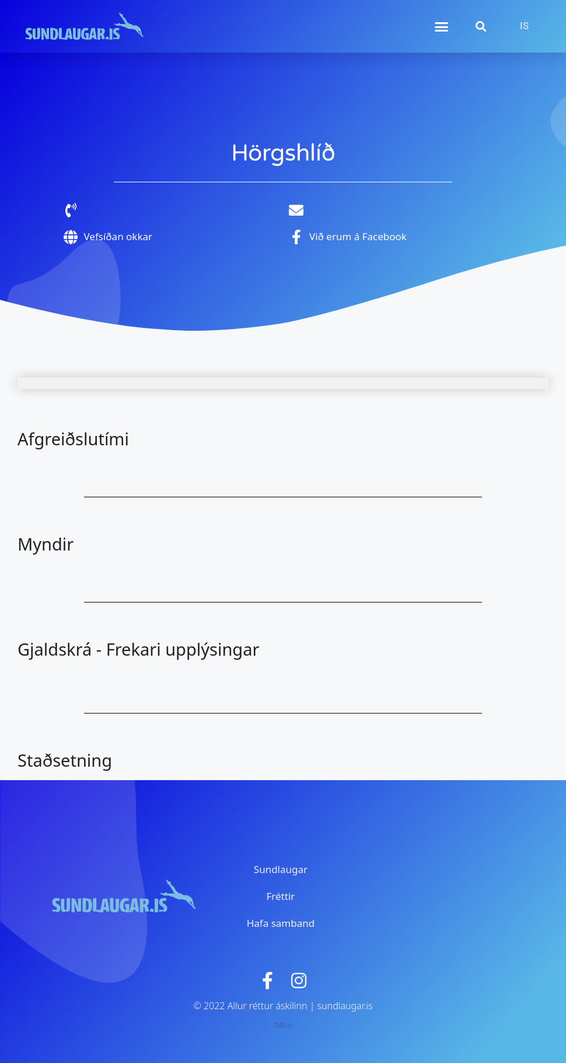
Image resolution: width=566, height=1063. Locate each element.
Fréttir (281, 896)
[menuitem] (524, 26)
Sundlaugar (281, 869)
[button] (442, 26)
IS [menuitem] (524, 26)
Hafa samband (281, 923)
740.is (283, 1025)
